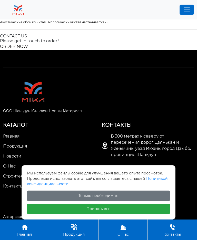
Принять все (98, 208)
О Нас (122, 230)
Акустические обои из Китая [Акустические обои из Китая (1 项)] (23, 22)
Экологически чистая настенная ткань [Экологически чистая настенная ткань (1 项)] (77, 22)
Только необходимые (98, 195)
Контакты (172, 230)
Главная (24, 230)
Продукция (73, 230)
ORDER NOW (14, 46)
